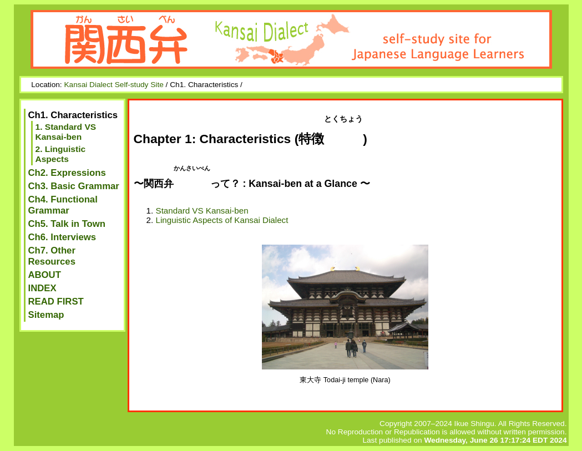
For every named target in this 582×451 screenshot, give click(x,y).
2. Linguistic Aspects (61, 154)
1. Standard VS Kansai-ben (66, 131)
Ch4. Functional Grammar (63, 205)
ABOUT (44, 275)
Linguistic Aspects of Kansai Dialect (222, 220)
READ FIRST (56, 301)
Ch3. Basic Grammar (73, 186)
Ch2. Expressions (67, 173)
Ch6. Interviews (62, 237)
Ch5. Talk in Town (67, 224)
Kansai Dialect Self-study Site (113, 84)
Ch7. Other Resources (51, 256)
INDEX (42, 288)
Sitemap (46, 315)
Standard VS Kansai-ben (202, 210)
